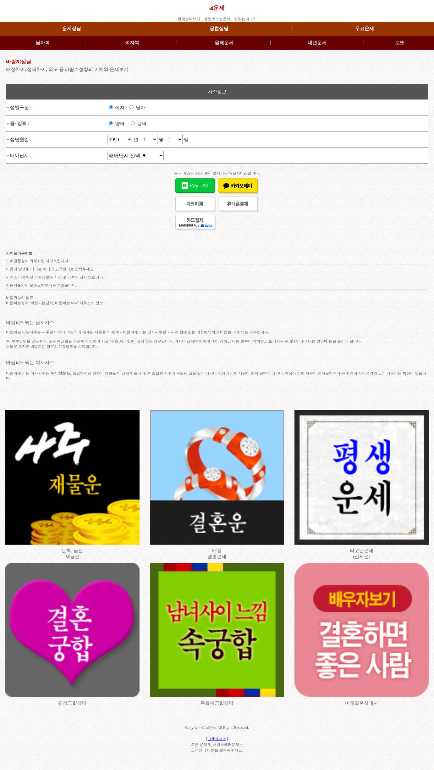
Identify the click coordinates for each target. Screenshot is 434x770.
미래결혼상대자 (361, 703)
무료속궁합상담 (217, 703)
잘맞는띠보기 (189, 19)
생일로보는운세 (217, 19)
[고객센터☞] (217, 739)
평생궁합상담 (72, 703)
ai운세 (217, 8)
